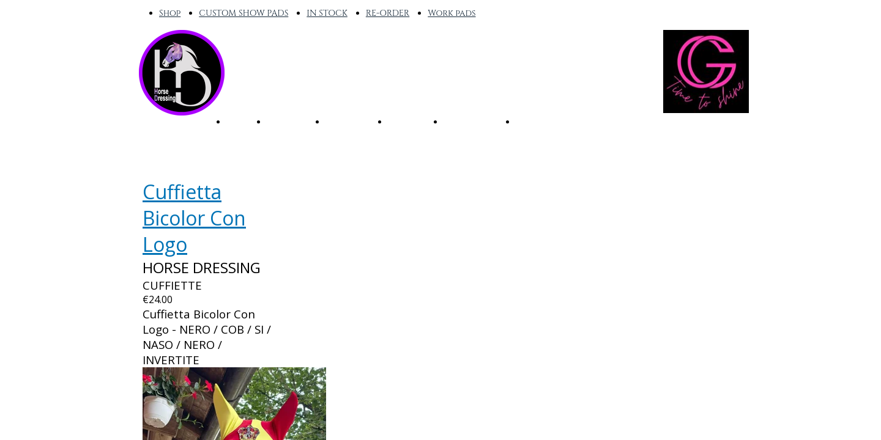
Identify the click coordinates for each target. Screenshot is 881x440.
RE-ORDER (387, 13)
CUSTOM (409, 121)
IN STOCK (327, 13)
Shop (169, 13)
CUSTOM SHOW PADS (243, 13)
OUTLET (535, 121)
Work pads (451, 13)
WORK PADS (473, 121)
